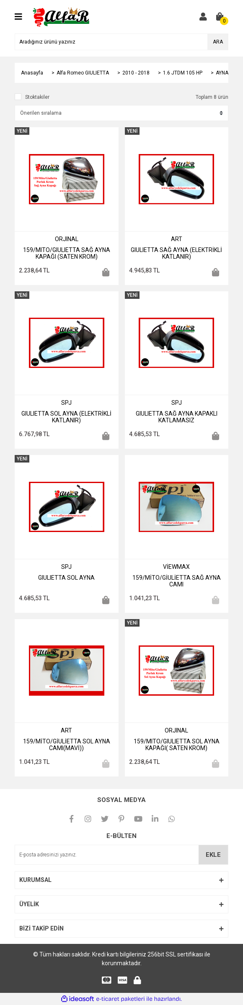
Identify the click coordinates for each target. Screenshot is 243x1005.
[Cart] (220, 16)
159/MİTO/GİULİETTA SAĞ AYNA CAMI (176, 581)
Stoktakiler (37, 97)
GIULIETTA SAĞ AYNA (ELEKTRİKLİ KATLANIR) (176, 253)
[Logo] (62, 16)
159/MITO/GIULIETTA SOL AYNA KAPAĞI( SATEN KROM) (177, 744)
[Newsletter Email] (121, 854)
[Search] (121, 41)
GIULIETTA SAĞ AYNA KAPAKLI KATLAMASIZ (176, 417)
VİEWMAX (176, 566)
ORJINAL (66, 239)
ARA (218, 42)
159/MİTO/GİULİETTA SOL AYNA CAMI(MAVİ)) (66, 744)
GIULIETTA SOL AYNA (66, 577)
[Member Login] (203, 16)
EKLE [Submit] (213, 854)
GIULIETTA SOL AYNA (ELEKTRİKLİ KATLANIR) (66, 417)
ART (176, 239)
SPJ (66, 402)
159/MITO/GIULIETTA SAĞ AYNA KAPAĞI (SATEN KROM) (66, 253)
